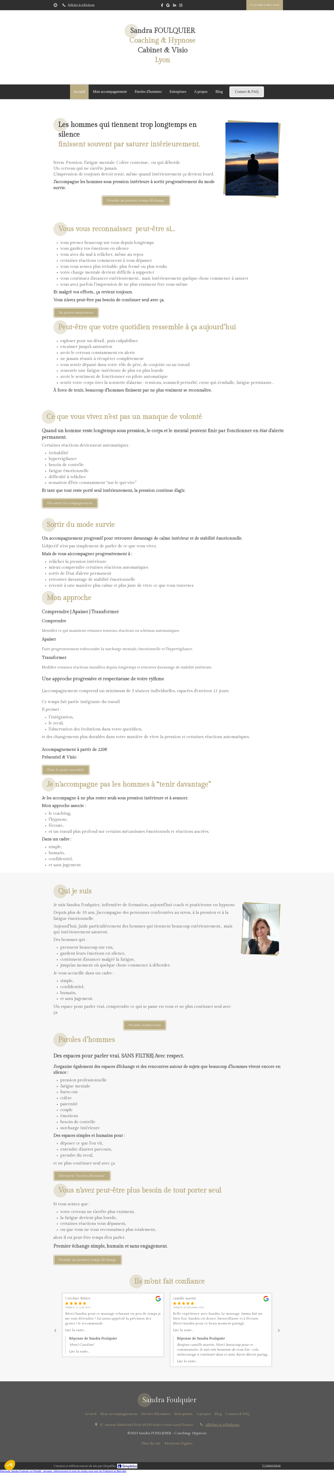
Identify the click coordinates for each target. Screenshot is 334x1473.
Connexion (271, 1465)
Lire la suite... (75, 1330)
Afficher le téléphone (81, 5)
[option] (221, 1330)
